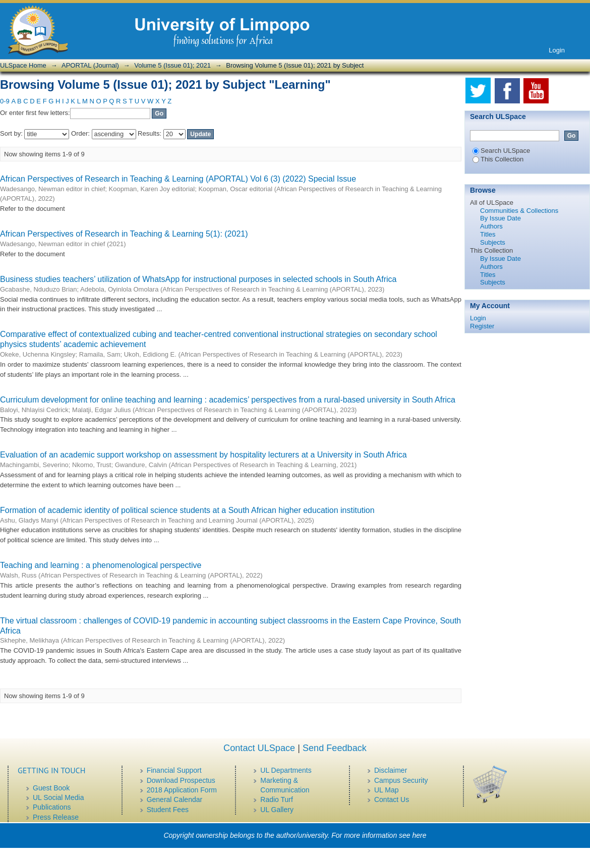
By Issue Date (500, 218)
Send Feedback (335, 748)
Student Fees (168, 810)
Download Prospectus (181, 780)
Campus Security (401, 780)
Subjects (492, 242)
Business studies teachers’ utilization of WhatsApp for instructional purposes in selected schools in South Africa (198, 279)
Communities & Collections (519, 210)
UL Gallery (276, 810)
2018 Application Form (182, 790)
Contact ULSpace (259, 748)
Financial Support (174, 770)
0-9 (5, 101)
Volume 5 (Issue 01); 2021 (172, 65)
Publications (52, 807)
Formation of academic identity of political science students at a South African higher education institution (187, 510)
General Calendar (175, 799)
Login (557, 50)
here (419, 835)
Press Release (56, 817)
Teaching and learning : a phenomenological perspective (100, 565)
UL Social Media (58, 797)
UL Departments (285, 770)
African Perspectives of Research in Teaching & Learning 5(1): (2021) (124, 234)
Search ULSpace (501, 150)
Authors (491, 226)
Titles (488, 234)
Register (482, 326)
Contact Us (391, 799)
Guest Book (51, 788)
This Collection (498, 159)
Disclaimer (390, 770)
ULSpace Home (23, 65)
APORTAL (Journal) (90, 65)
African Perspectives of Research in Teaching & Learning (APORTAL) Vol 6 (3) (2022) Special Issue (178, 179)
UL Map (386, 790)
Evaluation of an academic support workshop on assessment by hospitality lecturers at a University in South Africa (203, 454)
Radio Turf (276, 799)
